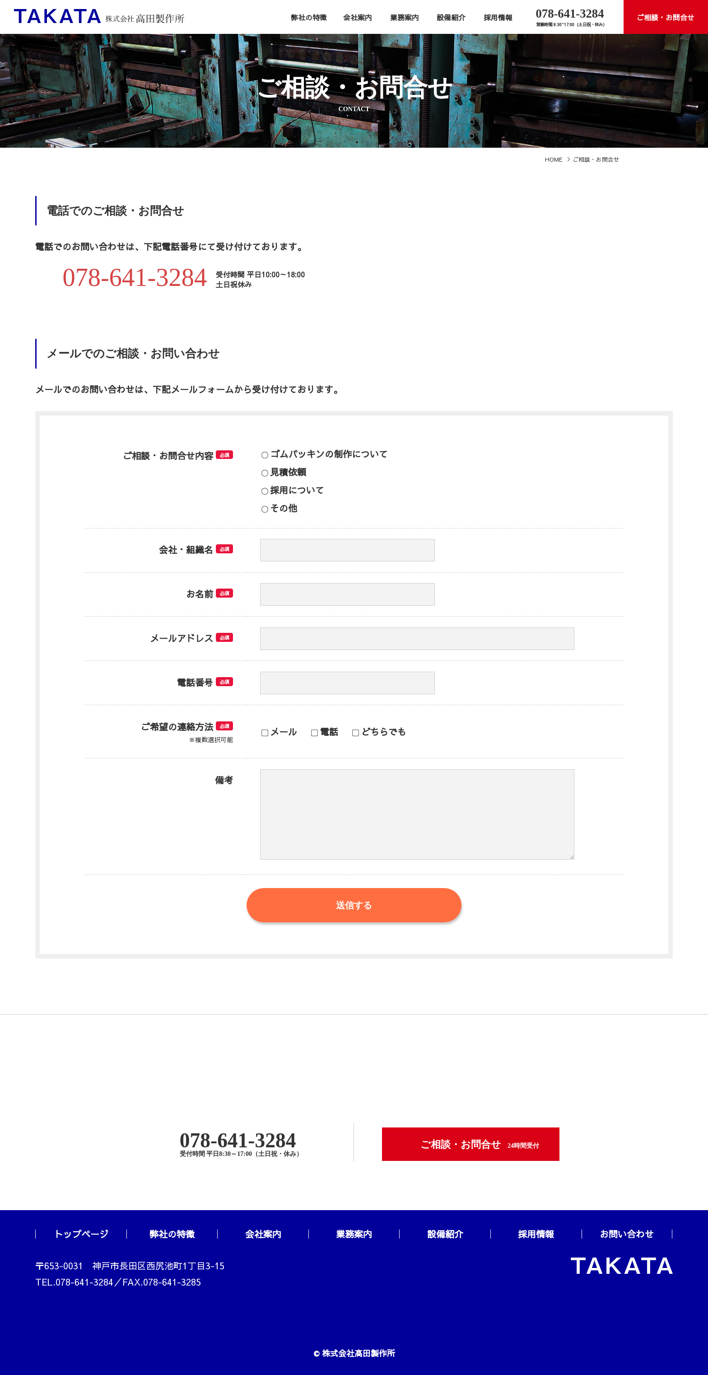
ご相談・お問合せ (665, 17)
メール (279, 731)
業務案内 (404, 17)
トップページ (81, 1234)
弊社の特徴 (309, 17)
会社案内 (357, 17)
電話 (324, 731)
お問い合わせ (627, 1234)
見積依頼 (283, 472)
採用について (292, 490)
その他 (279, 508)
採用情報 (498, 17)
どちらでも (379, 731)
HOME (554, 159)
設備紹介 (451, 17)
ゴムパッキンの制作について (324, 454)
